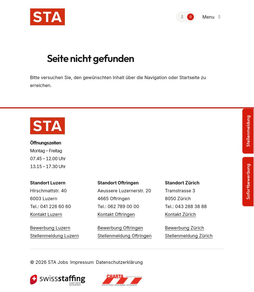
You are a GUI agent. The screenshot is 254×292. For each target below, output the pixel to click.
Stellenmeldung (248, 131)
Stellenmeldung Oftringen (124, 235)
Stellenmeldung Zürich (189, 235)
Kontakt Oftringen (116, 214)
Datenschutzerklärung (119, 262)
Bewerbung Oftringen (120, 228)
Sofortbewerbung (248, 181)
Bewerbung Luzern (50, 228)
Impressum (82, 262)
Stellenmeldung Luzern (54, 235)
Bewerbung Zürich (184, 228)
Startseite (189, 77)
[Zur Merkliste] (186, 17)
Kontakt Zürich (180, 214)
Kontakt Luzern (46, 214)
